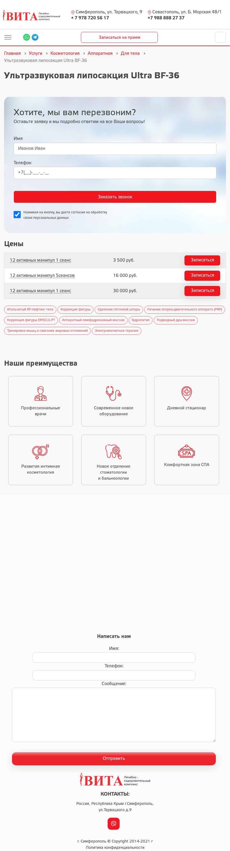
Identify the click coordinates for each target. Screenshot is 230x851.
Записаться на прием (119, 38)
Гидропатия (141, 320)
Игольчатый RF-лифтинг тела (30, 309)
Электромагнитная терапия (116, 330)
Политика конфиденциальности (115, 848)
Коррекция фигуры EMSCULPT (31, 320)
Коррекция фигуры (75, 309)
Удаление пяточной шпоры (119, 309)
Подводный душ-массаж (176, 320)
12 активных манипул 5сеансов (42, 276)
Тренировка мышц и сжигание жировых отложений (47, 330)
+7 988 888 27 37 (166, 18)
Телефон (22, 163)
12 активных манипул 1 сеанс (40, 260)
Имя (18, 139)
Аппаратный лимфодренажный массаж (93, 320)
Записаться (202, 260)
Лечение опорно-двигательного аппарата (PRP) (184, 309)
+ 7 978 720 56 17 (90, 18)
